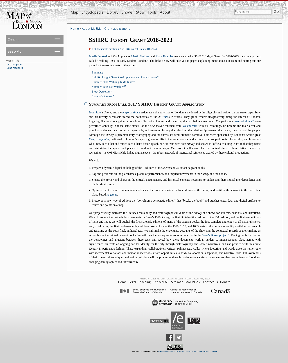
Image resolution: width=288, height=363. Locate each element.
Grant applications (117, 29)
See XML (14, 51)
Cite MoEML (161, 282)
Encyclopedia (92, 12)
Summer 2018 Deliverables (108, 86)
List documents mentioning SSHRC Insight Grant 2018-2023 (124, 48)
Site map (177, 282)
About (165, 12)
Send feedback (15, 67)
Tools (152, 12)
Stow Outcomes (101, 91)
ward (165, 116)
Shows (127, 12)
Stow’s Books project (214, 235)
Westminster (190, 125)
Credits (13, 39)
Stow (140, 12)
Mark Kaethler (164, 56)
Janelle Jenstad (98, 56)
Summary (97, 72)
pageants (112, 194)
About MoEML (91, 29)
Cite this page (14, 64)
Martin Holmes (140, 56)
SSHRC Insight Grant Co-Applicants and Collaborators (124, 77)
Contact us (210, 282)
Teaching (144, 282)
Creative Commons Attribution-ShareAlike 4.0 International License (187, 351)
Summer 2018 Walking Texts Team (112, 82)
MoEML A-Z (193, 282)
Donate (225, 282)
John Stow (95, 112)
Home (74, 29)
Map (74, 12)
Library (112, 12)
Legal (132, 282)
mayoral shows (131, 112)
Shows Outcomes (102, 96)
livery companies (99, 139)
